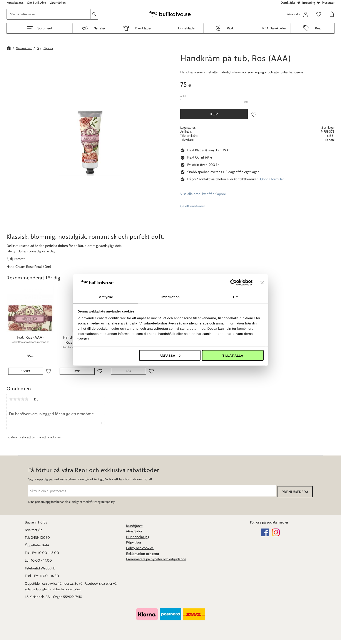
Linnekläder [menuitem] (187, 28)
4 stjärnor (23, 399)
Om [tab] (235, 297)
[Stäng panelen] (262, 282)
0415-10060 (40, 537)
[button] (39, 28)
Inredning (308, 3)
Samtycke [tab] (105, 297)
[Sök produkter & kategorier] (48, 14)
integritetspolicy (104, 501)
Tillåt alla (232, 355)
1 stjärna (11, 399)
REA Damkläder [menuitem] (274, 28)
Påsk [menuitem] (230, 28)
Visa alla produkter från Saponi (203, 194)
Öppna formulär (272, 179)
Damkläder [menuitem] (143, 28)
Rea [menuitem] (318, 28)
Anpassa (169, 355)
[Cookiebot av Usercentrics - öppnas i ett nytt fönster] (233, 282)
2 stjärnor (15, 399)
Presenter (328, 3)
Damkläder (288, 3)
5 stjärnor (26, 399)
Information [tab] (170, 297)
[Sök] (94, 14)
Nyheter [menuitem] (99, 28)
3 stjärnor (19, 399)
